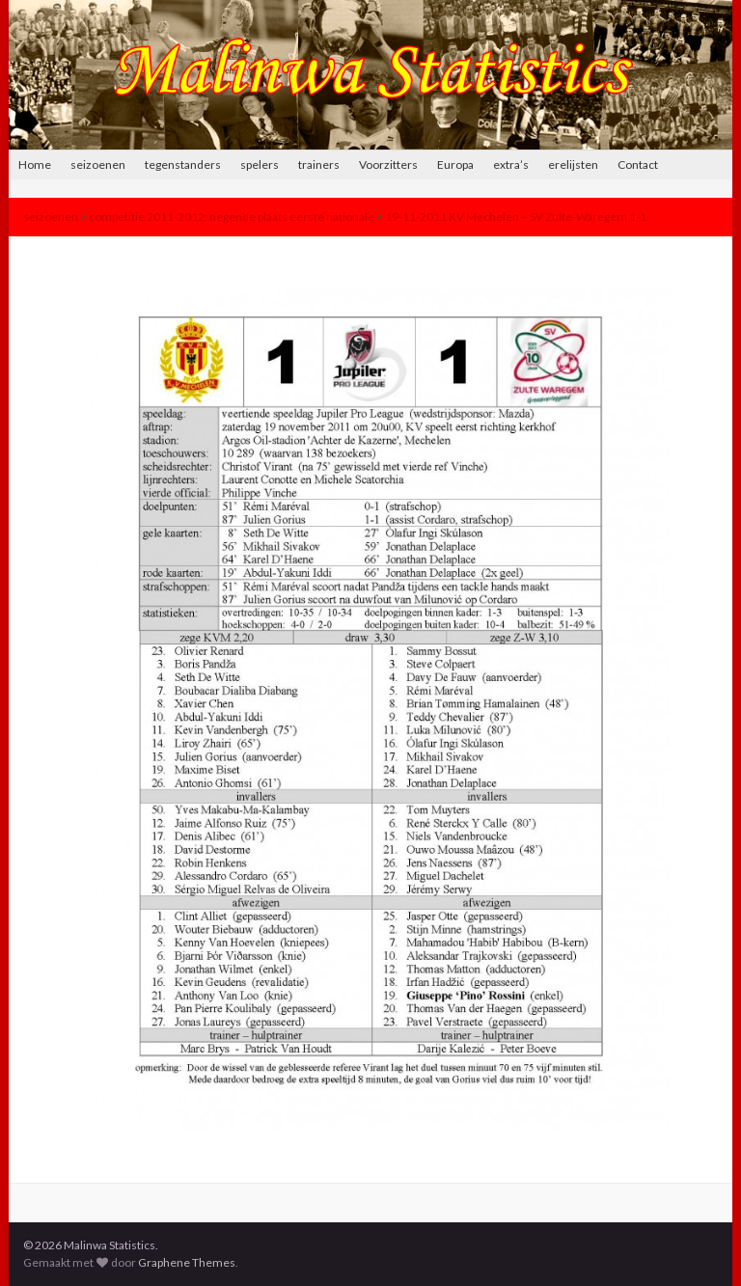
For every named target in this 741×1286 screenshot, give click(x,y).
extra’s (511, 164)
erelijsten (573, 164)
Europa (455, 164)
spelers (259, 164)
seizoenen (97, 164)
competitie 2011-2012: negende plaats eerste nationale (231, 216)
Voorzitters (388, 164)
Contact (638, 164)
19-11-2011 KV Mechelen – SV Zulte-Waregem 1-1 (515, 216)
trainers (319, 164)
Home (34, 164)
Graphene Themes (186, 1262)
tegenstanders (183, 164)
